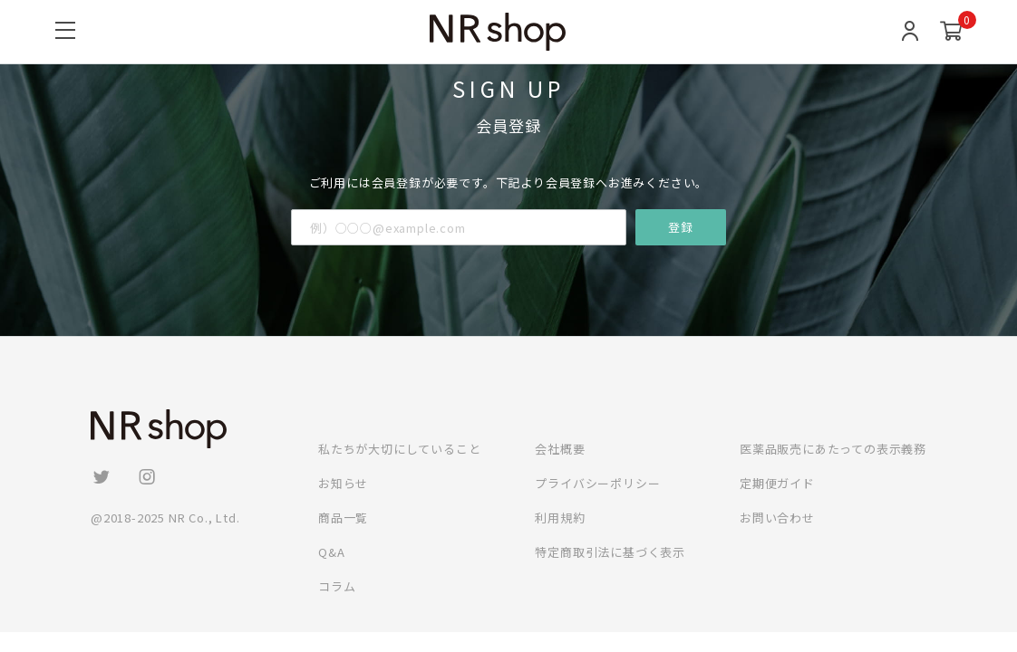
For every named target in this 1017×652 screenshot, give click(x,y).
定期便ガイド (777, 483)
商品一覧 (343, 517)
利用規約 (560, 517)
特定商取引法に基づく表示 (610, 552)
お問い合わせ (777, 517)
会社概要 (560, 448)
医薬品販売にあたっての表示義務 (833, 448)
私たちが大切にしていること (399, 448)
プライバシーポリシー (597, 483)
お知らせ (343, 483)
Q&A (331, 552)
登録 (680, 226)
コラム (336, 586)
